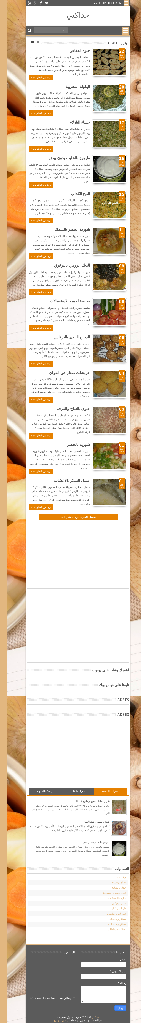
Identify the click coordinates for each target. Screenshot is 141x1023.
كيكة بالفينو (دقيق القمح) (88, 821)
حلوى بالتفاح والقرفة (66, 408)
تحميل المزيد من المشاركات (71, 517)
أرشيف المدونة (38, 791)
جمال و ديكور (112, 903)
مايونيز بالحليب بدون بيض (62, 157)
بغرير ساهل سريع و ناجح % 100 (85, 801)
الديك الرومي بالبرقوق (65, 265)
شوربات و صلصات (109, 913)
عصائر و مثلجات (110, 919)
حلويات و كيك (111, 908)
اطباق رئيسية (111, 882)
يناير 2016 (111, 42)
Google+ (28, 3)
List (25, 42)
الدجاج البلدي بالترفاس (64, 337)
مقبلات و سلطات (109, 929)
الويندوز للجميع (55, 1020)
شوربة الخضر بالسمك (65, 229)
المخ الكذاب (73, 193)
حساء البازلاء (73, 122)
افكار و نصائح (112, 887)
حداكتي (70, 15)
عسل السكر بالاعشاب (64, 480)
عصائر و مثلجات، (110, 924)
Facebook (33, 3)
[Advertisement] (83, 555)
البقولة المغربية (70, 86)
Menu (119, 3)
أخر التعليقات (70, 791)
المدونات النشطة (103, 791)
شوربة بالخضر (71, 444)
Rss (22, 3)
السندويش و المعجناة (107, 892)
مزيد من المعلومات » (33, 77)
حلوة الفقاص (72, 50)
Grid (30, 42)
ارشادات (114, 877)
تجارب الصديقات (110, 898)
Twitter (39, 3)
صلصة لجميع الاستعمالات (62, 300)
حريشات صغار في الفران (62, 372)
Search (23, 30)
